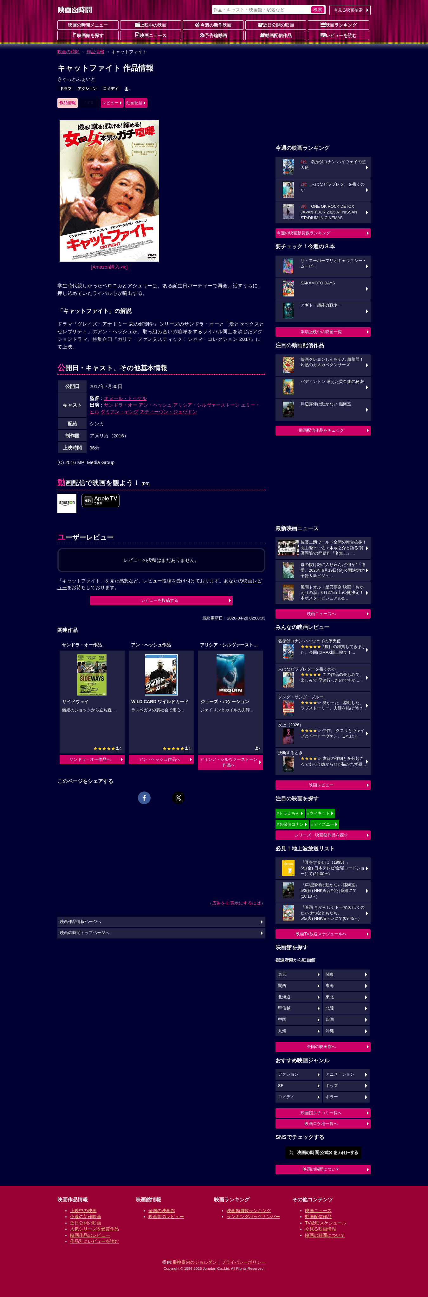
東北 (330, 997)
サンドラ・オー (120, 405)
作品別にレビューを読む (94, 1241)
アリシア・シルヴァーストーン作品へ (228, 762)
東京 (282, 974)
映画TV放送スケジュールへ (321, 933)
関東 (330, 974)
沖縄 (330, 1031)
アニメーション (340, 1074)
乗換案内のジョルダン (194, 1262)
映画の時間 (68, 51)
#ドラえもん (288, 813)
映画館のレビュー (166, 1216)
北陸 (330, 1008)
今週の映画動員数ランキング (303, 233)
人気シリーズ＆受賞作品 (94, 1228)
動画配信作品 (276, 35)
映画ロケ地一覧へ (321, 1123)
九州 (282, 1031)
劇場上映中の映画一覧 (321, 331)
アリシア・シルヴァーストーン (206, 405)
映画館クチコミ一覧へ (321, 1112)
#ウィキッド (318, 813)
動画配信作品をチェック (321, 430)
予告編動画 (213, 35)
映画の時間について (321, 1169)
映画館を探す (88, 35)
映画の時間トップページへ (84, 933)
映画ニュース (150, 35)
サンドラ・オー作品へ (90, 759)
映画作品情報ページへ (80, 921)
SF (280, 1086)
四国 (330, 1019)
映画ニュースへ (321, 613)
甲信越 (284, 1008)
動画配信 (134, 102)
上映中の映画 (150, 25)
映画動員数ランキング (249, 1210)
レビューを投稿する (159, 600)
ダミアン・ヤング (120, 411)
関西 (282, 985)
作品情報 (95, 51)
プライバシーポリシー (243, 1262)
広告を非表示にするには (236, 903)
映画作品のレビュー (90, 1235)
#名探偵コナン (290, 824)
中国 (282, 1019)
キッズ (332, 1086)
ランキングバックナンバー (253, 1216)
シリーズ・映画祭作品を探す (321, 835)
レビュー (110, 102)
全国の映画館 (161, 1210)
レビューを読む (339, 35)
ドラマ (65, 88)
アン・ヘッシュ (155, 405)
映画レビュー (321, 785)
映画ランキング (339, 25)
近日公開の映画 (276, 25)
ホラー (332, 1097)
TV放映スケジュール (325, 1222)
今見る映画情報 (320, 1228)
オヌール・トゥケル (125, 398)
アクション (87, 88)
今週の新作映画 (213, 25)
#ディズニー (322, 824)
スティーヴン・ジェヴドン (168, 411)
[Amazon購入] (109, 267)
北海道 (284, 997)
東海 (330, 985)
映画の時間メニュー (88, 25)
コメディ (110, 88)
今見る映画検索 (348, 10)
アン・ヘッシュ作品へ (159, 759)
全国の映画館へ (321, 1046)
